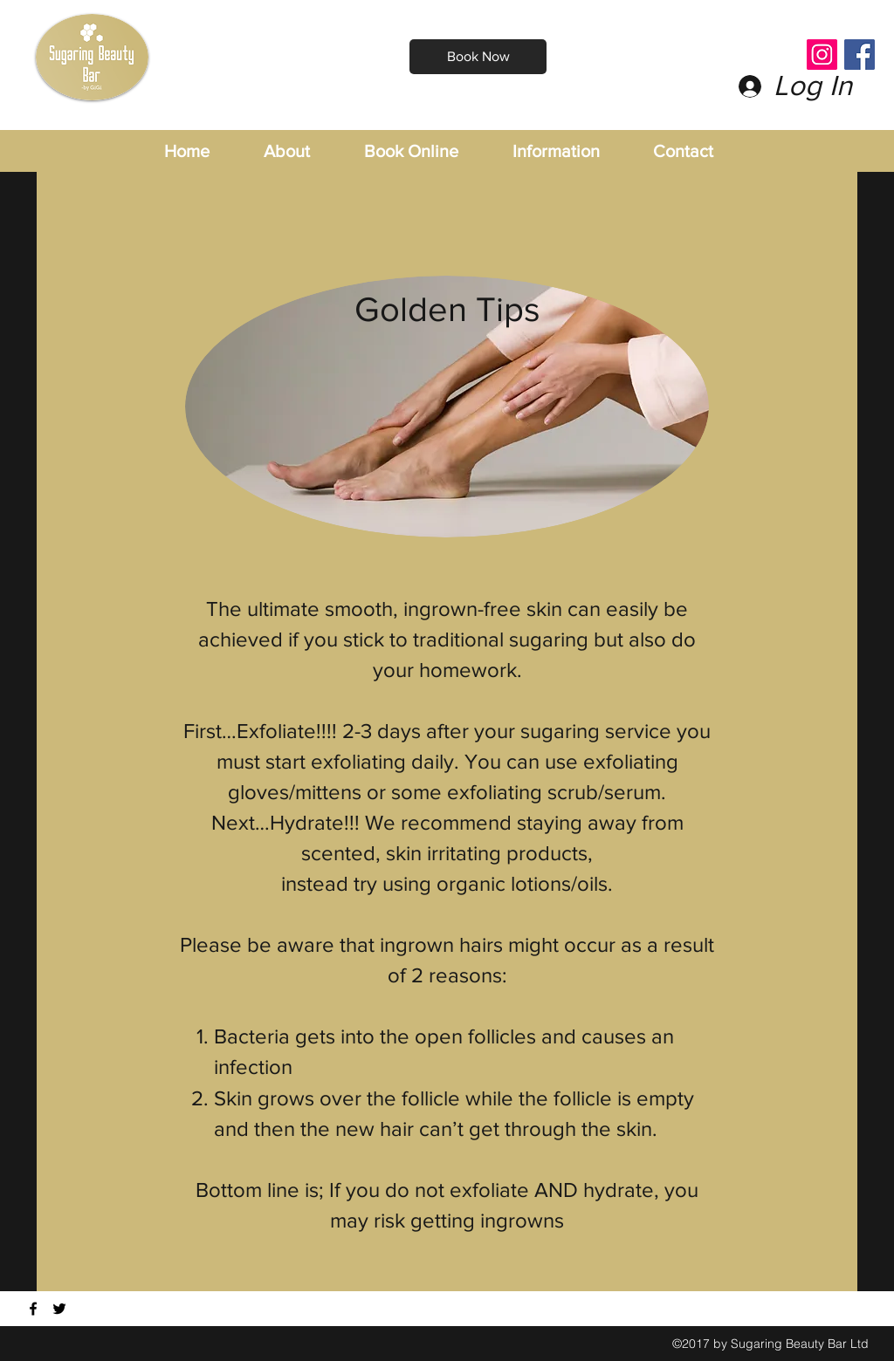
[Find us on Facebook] (33, 1308)
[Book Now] (478, 56)
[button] (574, 151)
